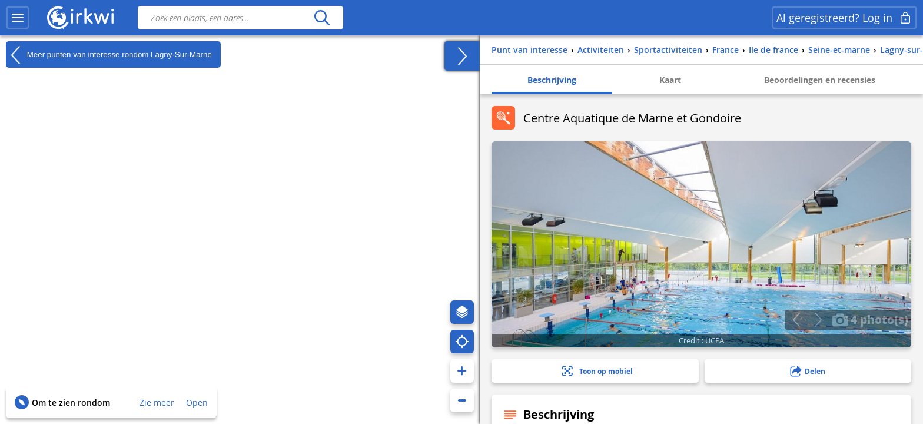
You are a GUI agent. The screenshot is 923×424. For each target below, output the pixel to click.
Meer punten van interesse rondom (109, 54)
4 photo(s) (870, 319)
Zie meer (157, 402)
